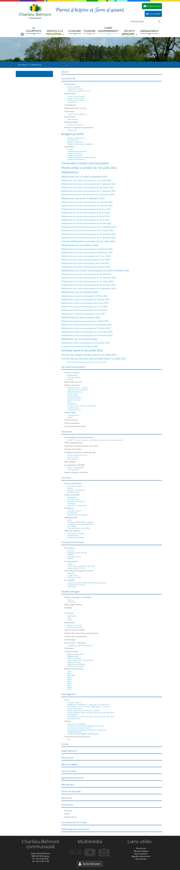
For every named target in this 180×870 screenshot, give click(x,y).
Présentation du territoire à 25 (79, 91)
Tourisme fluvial (73, 499)
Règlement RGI (73, 656)
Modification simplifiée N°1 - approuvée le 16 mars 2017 (88, 704)
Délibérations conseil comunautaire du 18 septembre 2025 (86, 324)
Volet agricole (73, 459)
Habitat (67, 721)
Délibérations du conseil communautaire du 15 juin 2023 (85, 220)
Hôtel (69, 520)
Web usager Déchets (73, 604)
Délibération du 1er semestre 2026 (79, 339)
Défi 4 (70, 679)
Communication (73, 415)
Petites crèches (73, 396)
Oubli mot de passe (71, 791)
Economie (66, 431)
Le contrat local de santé (74, 426)
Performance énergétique (77, 724)
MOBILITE (71, 573)
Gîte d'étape (72, 526)
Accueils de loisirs (74, 398)
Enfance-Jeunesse (72, 385)
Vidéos (67, 813)
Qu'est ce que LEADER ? (76, 468)
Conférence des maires (76, 100)
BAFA (69, 402)
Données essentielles (75, 125)
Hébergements (70, 517)
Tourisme (66, 477)
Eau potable (69, 580)
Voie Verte (71, 503)
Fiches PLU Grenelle (75, 708)
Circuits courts (73, 457)
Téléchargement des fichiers (75, 829)
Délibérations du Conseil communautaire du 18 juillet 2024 (86, 274)
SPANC (70, 564)
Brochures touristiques (76, 537)
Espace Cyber (70, 412)
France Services (71, 420)
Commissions (72, 102)
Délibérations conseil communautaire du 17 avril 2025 (84, 306)
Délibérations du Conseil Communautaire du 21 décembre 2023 (88, 237)
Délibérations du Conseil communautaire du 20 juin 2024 (85, 266)
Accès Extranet (91, 864)
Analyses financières (75, 142)
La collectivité (68, 78)
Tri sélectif (68, 613)
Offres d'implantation (73, 442)
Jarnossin (71, 551)
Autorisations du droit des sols (77, 736)
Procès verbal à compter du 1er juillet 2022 (89, 168)
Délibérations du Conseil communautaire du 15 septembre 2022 (88, 184)
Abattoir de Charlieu (73, 449)
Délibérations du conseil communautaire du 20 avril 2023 (85, 212)
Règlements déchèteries (76, 664)
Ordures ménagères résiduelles (78, 597)
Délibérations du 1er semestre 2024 (79, 245)
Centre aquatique (71, 423)
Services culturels (71, 372)
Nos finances (72, 130)
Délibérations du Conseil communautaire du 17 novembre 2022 (88, 191)
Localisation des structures (77, 390)
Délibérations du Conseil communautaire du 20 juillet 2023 (86, 223)
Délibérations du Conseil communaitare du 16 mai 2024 (85, 263)
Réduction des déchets (74, 668)
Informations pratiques (76, 533)
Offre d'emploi (73, 119)
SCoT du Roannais (74, 718)
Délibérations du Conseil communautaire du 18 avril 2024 (85, 259)
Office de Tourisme (72, 530)
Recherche (66, 798)
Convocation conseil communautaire (85, 163)
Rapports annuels (74, 662)
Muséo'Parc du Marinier (76, 501)
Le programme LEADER (74, 465)
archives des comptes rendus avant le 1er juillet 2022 (88, 354)
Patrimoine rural (74, 492)
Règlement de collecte (76, 654)
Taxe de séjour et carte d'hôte (79, 528)
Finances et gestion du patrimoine (78, 127)
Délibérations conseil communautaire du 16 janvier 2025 (85, 299)
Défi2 (69, 673)
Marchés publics (71, 122)
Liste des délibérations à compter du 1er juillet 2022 (88, 241)
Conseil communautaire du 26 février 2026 (79, 346)
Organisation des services (75, 108)
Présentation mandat (75, 89)
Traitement (72, 602)
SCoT (66, 700)
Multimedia (67, 804)
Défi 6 (70, 683)
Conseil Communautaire (76, 159)
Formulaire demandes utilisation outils (82, 157)
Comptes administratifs (76, 138)
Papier (70, 620)
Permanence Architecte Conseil (79, 728)
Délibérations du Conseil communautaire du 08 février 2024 (86, 252)
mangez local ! (73, 575)
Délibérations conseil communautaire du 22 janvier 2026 (85, 342)
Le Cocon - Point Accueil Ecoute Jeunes (82, 406)
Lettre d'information (75, 153)
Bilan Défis (71, 675)
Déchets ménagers (70, 591)
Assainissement (71, 561)
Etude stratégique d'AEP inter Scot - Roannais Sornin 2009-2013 (91, 712)
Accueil (64, 71)
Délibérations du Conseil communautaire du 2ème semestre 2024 (95, 270)
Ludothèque (72, 404)
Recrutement (69, 116)
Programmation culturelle (77, 151)
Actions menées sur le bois (77, 455)
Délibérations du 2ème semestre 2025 (80, 317)
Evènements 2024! (74, 577)
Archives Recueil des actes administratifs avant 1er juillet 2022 (93, 358)
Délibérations (70, 172)
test (69, 739)
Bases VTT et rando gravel (77, 505)
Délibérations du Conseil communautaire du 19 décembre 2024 (88, 288)
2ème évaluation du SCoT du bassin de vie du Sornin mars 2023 (91, 716)
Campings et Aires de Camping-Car (80, 524)
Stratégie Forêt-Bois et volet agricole (80, 452)
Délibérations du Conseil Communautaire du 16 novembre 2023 (88, 234)
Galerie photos (70, 817)
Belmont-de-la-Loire (75, 625)
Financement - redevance (75, 642)
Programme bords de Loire (77, 553)
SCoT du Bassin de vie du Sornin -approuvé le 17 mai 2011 (89, 706)
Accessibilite (155, 13)
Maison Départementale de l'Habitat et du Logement (87, 730)
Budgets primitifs (72, 134)
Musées (70, 488)
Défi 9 (70, 689)
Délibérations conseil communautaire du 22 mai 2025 (84, 310)
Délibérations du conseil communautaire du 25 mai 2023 (85, 216)
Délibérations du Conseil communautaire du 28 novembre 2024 (88, 285)
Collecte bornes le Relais (74, 630)
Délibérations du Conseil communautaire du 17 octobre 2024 (87, 281)
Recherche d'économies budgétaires (81, 144)
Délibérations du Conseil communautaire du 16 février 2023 (86, 205)
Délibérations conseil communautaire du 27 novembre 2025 (86, 332)
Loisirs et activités (72, 494)
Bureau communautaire (76, 98)
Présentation (69, 84)
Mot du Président (74, 87)
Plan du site (67, 757)
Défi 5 (70, 681)
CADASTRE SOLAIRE (74, 732)
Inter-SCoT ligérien (74, 702)
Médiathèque (72, 375)
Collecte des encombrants (75, 636)
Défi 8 (70, 687)
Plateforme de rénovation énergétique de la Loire (86, 726)
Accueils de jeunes (74, 400)
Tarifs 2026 (72, 587)
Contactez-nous (153, 6)
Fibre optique (70, 461)
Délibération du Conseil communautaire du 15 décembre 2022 (87, 194)
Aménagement (68, 694)
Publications (69, 146)
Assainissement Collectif (76, 568)
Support (70, 417)
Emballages (72, 616)
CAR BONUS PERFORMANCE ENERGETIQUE (83, 734)
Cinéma (70, 379)
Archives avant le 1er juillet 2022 (82, 350)
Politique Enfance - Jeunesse (78, 388)
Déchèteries (69, 622)
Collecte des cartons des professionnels (81, 633)
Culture (65, 744)
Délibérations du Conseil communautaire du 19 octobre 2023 (87, 230)
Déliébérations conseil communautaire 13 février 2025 (84, 296)
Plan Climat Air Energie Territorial (78, 570)
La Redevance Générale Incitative (80, 645)
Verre (69, 618)
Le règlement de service (76, 585)
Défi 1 (70, 671)
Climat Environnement (72, 542)
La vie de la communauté (73, 822)
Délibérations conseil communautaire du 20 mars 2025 (84, 303)
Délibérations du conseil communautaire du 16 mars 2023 (86, 209)
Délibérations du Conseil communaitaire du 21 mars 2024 (86, 256)
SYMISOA (71, 555)
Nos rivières (69, 548)
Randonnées (72, 497)
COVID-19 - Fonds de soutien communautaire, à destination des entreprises (95, 440)
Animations (69, 508)
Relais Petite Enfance (75, 392)
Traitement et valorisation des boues (81, 566)
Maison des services (73, 382)
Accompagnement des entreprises (79, 437)
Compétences (70, 105)
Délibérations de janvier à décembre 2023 (82, 198)
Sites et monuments (72, 483)
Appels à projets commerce (76, 472)
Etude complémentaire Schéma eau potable (84, 710)
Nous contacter (69, 771)
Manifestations (73, 408)
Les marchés (72, 513)
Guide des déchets (74, 658)
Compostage (69, 639)
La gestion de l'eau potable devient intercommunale (87, 583)
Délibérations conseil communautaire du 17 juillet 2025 (84, 321)
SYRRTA (70, 559)
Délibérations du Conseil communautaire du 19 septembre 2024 (88, 277)
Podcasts (68, 810)
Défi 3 (70, 677)
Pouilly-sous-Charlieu (75, 627)
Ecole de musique (74, 377)
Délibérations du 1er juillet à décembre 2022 (84, 176)
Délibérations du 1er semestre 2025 (79, 292)
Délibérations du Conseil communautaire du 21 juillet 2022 (86, 180)
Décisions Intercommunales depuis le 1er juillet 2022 (87, 362)
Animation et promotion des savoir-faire (81, 446)
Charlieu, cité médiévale (76, 490)
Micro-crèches (73, 394)
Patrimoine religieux (75, 486)
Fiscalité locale (73, 140)
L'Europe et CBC (73, 470)
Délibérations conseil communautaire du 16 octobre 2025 (85, 328)
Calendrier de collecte (76, 666)
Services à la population (73, 366)
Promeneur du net (74, 410)
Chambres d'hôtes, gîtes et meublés (81, 522)
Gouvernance (70, 93)
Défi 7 (70, 685)
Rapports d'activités (75, 155)
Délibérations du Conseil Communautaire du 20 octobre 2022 (87, 187)
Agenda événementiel (72, 777)
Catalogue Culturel (74, 511)
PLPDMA (68, 607)
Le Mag (70, 149)
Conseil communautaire (76, 96)
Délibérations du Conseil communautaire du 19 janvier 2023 (86, 202)
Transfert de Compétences (77, 114)
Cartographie (72, 714)
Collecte (70, 600)
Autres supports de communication (80, 660)
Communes (69, 111)
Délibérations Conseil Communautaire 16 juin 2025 (83, 313)
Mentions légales (69, 764)
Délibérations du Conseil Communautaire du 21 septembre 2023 (88, 227)
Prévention (69, 648)
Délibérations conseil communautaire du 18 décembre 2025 (86, 335)
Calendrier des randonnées (77, 515)
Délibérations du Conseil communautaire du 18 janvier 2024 (86, 249)
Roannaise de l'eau (74, 557)
